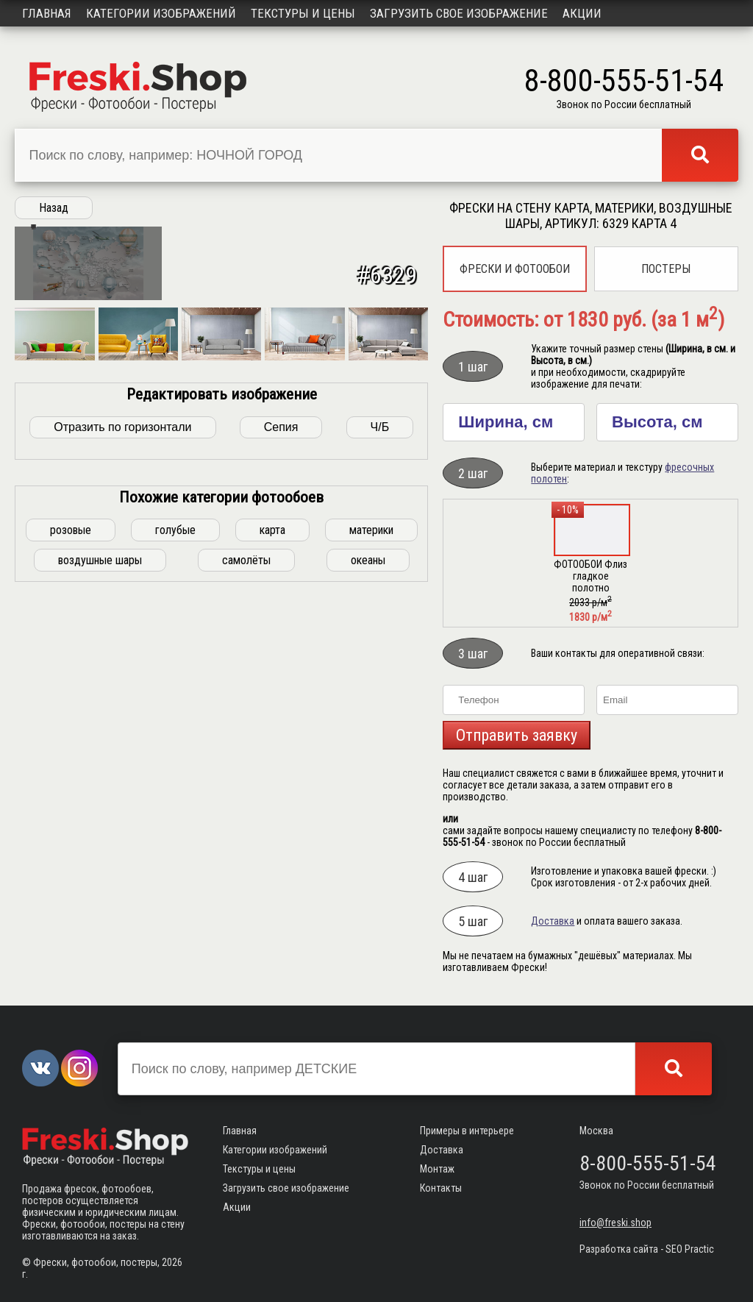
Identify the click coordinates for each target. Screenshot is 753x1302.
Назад (53, 208)
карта (272, 734)
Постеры (665, 269)
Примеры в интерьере (467, 1130)
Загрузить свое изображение (459, 13)
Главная (46, 13)
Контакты (441, 1188)
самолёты (246, 765)
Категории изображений (161, 13)
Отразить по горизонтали (122, 631)
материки (371, 734)
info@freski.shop (615, 1222)
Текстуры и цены (303, 13)
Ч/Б (380, 631)
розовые (70, 734)
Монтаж (437, 1169)
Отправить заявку (516, 735)
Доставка (552, 921)
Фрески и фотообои (515, 269)
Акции (582, 13)
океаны (368, 765)
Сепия (281, 631)
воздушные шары (100, 765)
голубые (175, 734)
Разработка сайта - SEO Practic (646, 1249)
